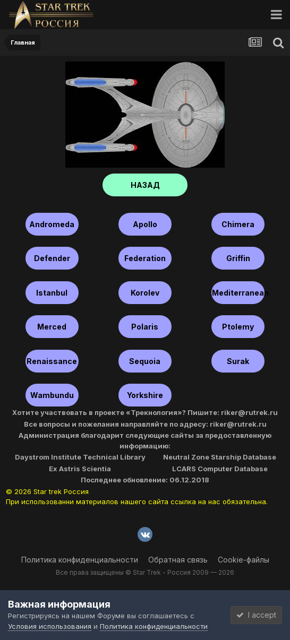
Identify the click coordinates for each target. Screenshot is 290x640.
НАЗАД (145, 184)
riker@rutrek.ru (249, 412)
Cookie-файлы (243, 559)
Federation (145, 258)
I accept (256, 614)
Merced (51, 326)
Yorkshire (145, 395)
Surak (238, 361)
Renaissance (52, 361)
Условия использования (49, 626)
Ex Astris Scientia (80, 468)
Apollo (145, 224)
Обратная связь (178, 559)
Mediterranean (238, 292)
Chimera (237, 224)
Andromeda (51, 224)
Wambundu (52, 395)
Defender (52, 258)
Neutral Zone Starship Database (219, 457)
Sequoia (144, 361)
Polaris (144, 326)
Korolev (145, 292)
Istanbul (51, 292)
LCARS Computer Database (220, 468)
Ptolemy (238, 326)
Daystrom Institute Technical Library (80, 457)
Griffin (238, 258)
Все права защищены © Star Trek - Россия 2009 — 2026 (145, 572)
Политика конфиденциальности (79, 559)
